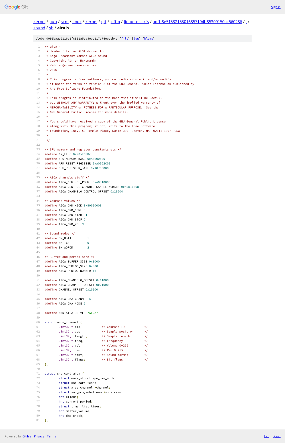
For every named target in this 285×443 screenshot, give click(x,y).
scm (65, 21)
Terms (51, 436)
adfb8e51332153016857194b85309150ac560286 (197, 21)
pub (53, 21)
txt (266, 436)
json (277, 436)
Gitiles (26, 436)
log (136, 38)
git (103, 21)
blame (148, 38)
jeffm (115, 21)
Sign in (276, 7)
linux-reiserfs (136, 21)
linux (76, 21)
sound (39, 27)
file (124, 38)
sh (51, 27)
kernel (39, 21)
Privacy (39, 436)
